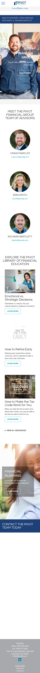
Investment (20, 671)
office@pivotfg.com (20, 656)
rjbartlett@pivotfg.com (20, 240)
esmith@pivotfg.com (20, 199)
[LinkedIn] (19, 659)
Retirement (20, 668)
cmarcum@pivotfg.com (20, 157)
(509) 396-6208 (22, 646)
